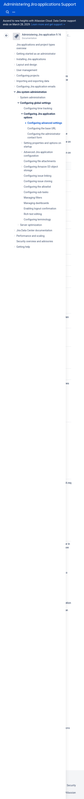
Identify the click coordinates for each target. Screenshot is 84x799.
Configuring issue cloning (38, 181)
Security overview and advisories (34, 241)
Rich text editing (33, 214)
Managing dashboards (36, 203)
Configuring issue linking (37, 175)
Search (7, 12)
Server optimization (31, 224)
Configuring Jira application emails (36, 86)
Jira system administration (31, 92)
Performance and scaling (30, 235)
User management (26, 70)
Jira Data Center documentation (34, 230)
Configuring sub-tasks (36, 192)
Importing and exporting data (32, 81)
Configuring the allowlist (37, 186)
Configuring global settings (35, 102)
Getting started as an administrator (36, 53)
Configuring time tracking (38, 108)
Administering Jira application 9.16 (41, 34)
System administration (32, 97)
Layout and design (26, 64)
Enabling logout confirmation (40, 208)
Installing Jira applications (31, 59)
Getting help (23, 246)
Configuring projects (27, 75)
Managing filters (33, 197)
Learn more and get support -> (48, 24)
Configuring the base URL (41, 128)
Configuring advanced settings (44, 122)
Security (71, 785)
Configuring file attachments (40, 161)
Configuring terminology (37, 219)
